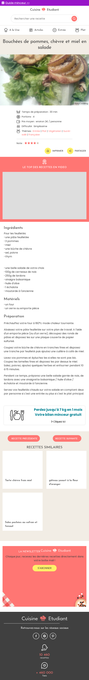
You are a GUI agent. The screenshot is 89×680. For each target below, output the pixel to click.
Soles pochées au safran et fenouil (23, 510)
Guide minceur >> (17, 3)
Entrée (59, 30)
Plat (80, 30)
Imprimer (54, 151)
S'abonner (45, 568)
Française (34, 134)
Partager (76, 151)
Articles (36, 30)
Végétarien (54, 131)
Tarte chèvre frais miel (23, 466)
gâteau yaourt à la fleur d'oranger (66, 468)
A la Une (11, 30)
